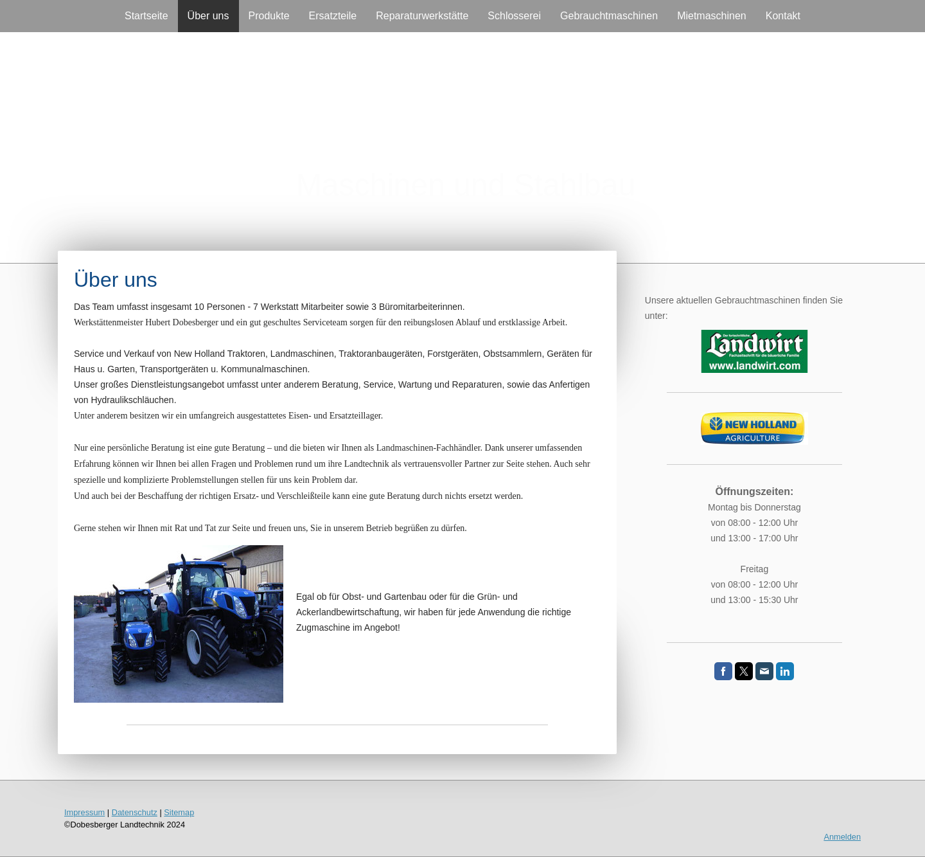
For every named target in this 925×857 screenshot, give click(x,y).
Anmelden (842, 837)
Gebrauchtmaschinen (609, 15)
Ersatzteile (333, 15)
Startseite (146, 15)
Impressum (84, 812)
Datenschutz (134, 812)
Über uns (208, 15)
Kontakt (783, 15)
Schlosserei (514, 15)
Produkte (269, 15)
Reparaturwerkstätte (422, 15)
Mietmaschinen (711, 15)
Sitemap (179, 812)
